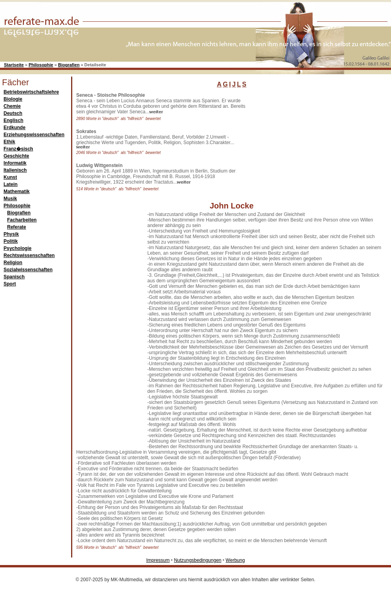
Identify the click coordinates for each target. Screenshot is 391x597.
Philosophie (40, 64)
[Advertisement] (107, 330)
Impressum (157, 560)
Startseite (14, 64)
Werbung (235, 560)
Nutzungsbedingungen (197, 560)
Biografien (68, 64)
